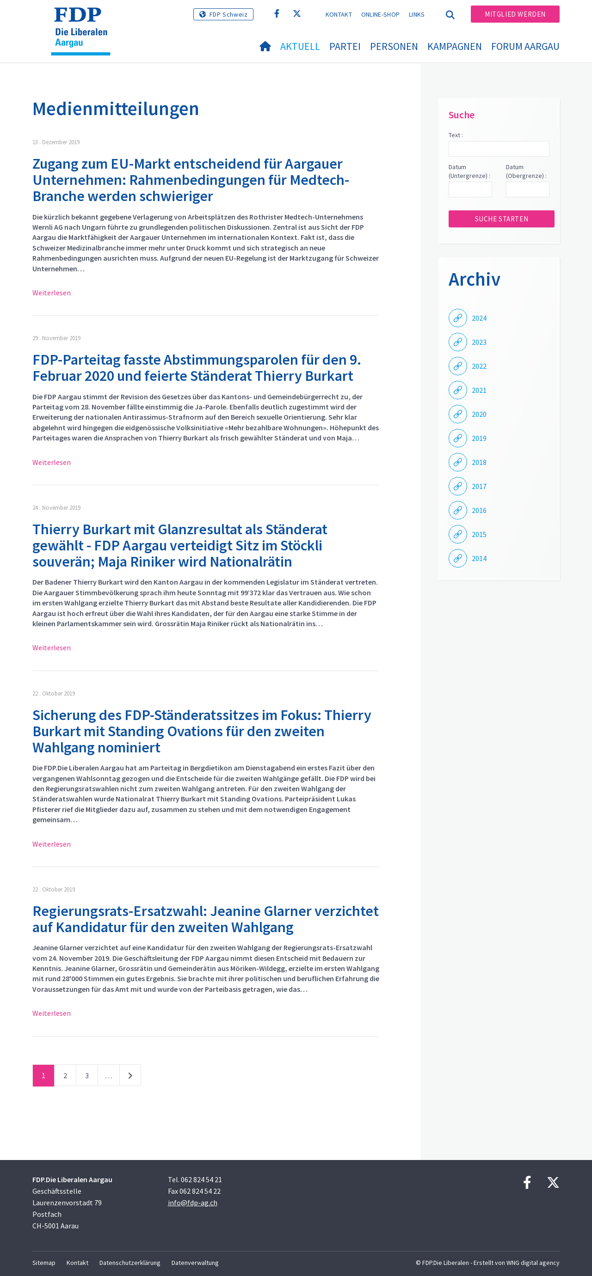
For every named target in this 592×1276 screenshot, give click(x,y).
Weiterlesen (51, 292)
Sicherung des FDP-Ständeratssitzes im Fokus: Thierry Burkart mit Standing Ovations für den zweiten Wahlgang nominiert (201, 731)
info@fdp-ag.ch (192, 1202)
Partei (345, 46)
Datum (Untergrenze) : (469, 171)
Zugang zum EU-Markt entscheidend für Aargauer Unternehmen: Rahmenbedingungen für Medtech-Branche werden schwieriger (190, 179)
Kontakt (339, 14)
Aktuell (300, 46)
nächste (130, 1077)
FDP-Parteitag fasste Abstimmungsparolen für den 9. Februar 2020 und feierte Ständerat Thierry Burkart (196, 367)
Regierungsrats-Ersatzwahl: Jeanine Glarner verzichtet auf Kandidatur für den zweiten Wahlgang (205, 919)
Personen (394, 46)
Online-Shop (380, 14)
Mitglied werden (515, 14)
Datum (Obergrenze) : (526, 171)
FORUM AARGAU (525, 46)
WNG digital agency (533, 1262)
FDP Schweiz (229, 14)
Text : (456, 135)
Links (417, 14)
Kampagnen (454, 46)
